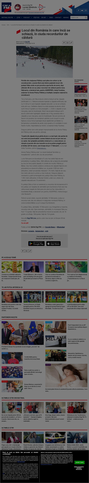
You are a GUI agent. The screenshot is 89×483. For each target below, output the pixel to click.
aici (3, 473)
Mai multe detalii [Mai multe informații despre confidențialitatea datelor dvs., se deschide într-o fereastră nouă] (21, 461)
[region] (44, 466)
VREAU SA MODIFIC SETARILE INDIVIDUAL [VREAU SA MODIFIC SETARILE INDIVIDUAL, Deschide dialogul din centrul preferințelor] (79, 468)
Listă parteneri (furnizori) (46, 464)
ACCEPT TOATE (79, 462)
